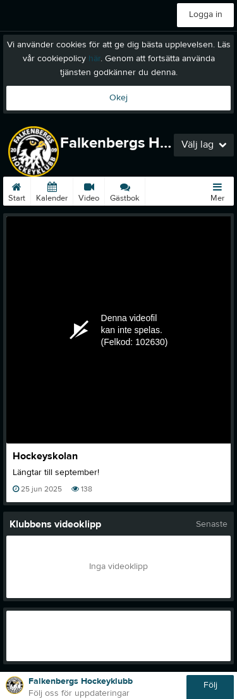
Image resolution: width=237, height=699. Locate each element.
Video (88, 190)
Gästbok (125, 190)
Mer (217, 190)
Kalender (52, 190)
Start (16, 190)
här (94, 58)
